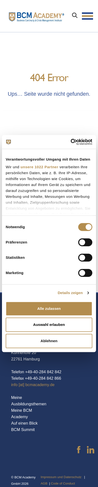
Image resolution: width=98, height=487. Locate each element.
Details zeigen (70, 293)
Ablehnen (49, 341)
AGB (44, 483)
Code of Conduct (63, 483)
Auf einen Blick (24, 423)
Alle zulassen (49, 308)
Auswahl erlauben (49, 324)
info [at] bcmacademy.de (32, 384)
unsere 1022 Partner (39, 167)
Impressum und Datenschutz (61, 477)
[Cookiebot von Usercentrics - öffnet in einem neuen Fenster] (70, 142)
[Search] (74, 16)
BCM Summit (23, 429)
